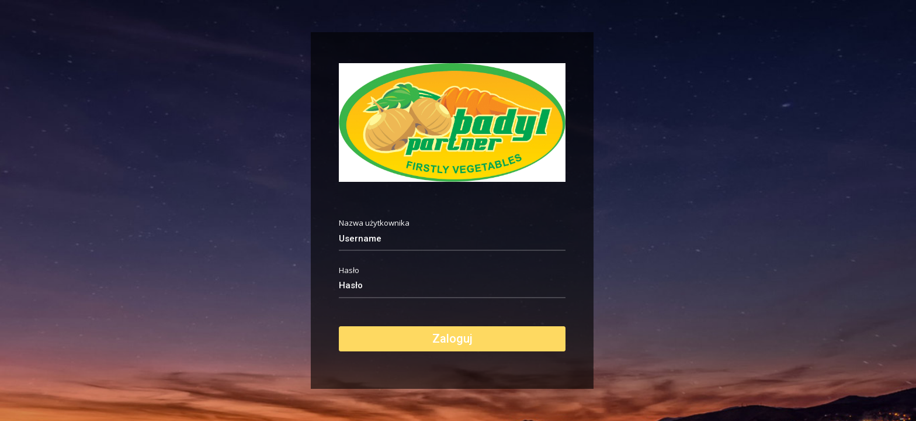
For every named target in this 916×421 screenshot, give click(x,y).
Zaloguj (452, 339)
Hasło (349, 270)
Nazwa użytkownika (374, 223)
